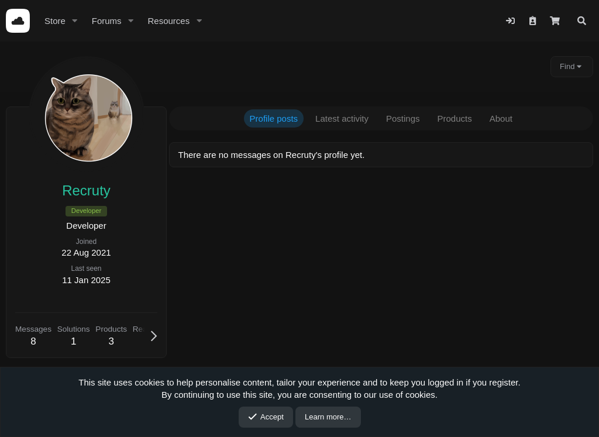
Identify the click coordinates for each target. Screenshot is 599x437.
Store (55, 21)
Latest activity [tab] (345, 118)
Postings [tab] (407, 118)
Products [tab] (457, 118)
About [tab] (504, 118)
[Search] (581, 21)
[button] (75, 21)
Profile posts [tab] (277, 118)
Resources (168, 21)
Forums (107, 21)
